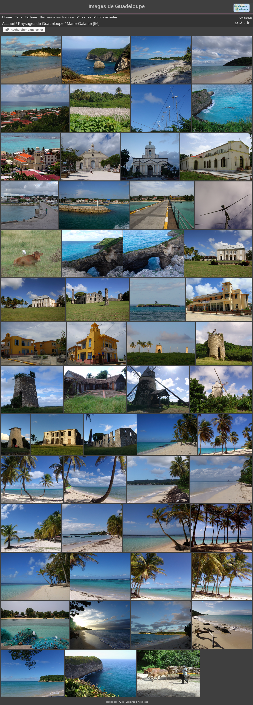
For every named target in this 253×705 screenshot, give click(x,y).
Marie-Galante (79, 23)
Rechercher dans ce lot (26, 29)
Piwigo (120, 702)
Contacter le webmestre (137, 702)
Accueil (8, 23)
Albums (7, 17)
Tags (18, 17)
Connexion (245, 17)
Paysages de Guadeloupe (40, 23)
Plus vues (84, 17)
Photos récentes (105, 17)
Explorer (31, 17)
